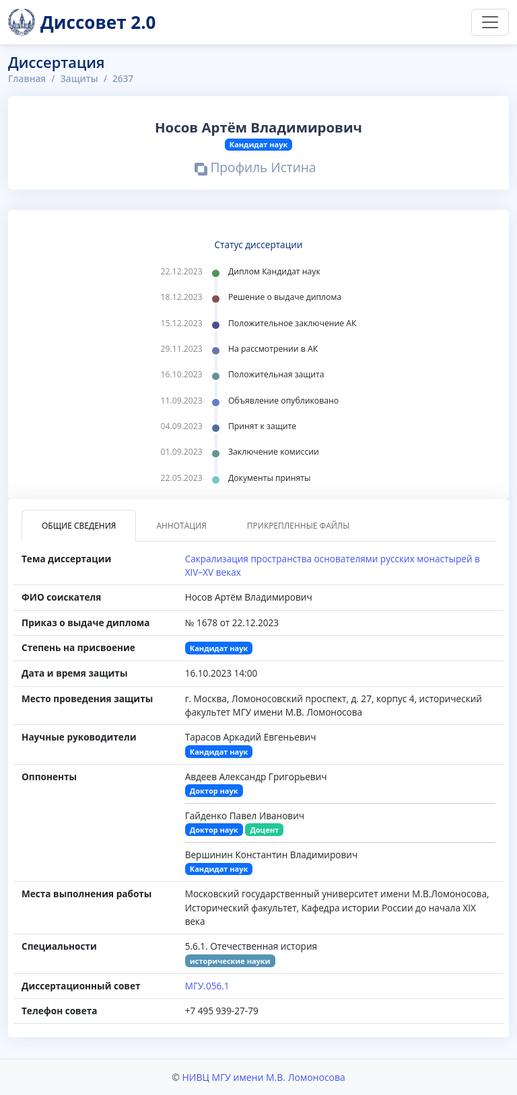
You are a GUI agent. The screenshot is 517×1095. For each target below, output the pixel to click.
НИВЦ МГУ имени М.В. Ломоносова (263, 1077)
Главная (27, 78)
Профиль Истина (255, 169)
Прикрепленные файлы (298, 525)
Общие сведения (79, 525)
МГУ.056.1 (207, 985)
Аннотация (181, 525)
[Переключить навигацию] (490, 22)
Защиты (79, 78)
